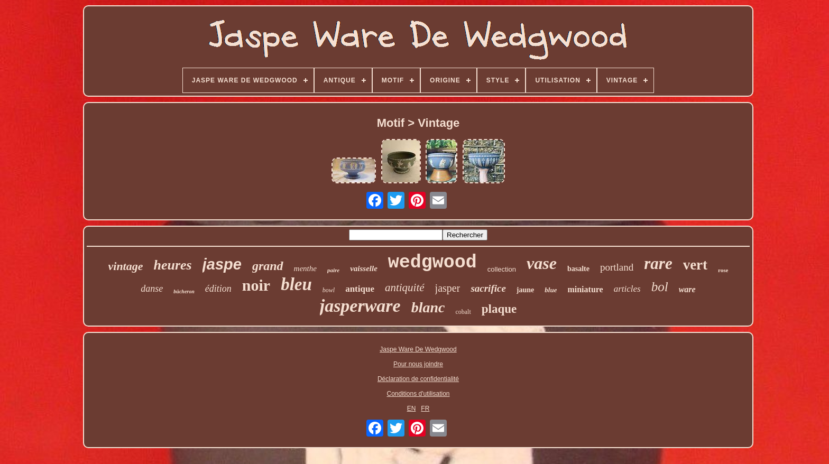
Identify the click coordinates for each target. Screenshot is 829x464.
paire (333, 270)
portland (616, 267)
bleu (296, 284)
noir (256, 285)
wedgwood (432, 262)
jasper (447, 288)
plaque (499, 308)
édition (218, 288)
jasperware (360, 305)
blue (551, 290)
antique (359, 289)
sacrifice (488, 288)
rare (658, 263)
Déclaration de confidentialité (418, 379)
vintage (125, 266)
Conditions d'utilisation (417, 393)
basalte (578, 269)
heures (173, 265)
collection (501, 269)
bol (659, 287)
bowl (329, 290)
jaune (525, 290)
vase (542, 263)
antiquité (405, 287)
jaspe (222, 264)
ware (687, 289)
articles (627, 289)
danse (152, 288)
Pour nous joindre (418, 364)
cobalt (463, 311)
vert (695, 265)
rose (723, 270)
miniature (585, 289)
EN (411, 408)
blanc (428, 307)
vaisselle (363, 268)
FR (425, 408)
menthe (305, 268)
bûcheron (183, 291)
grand (267, 266)
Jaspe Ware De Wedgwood (418, 349)
